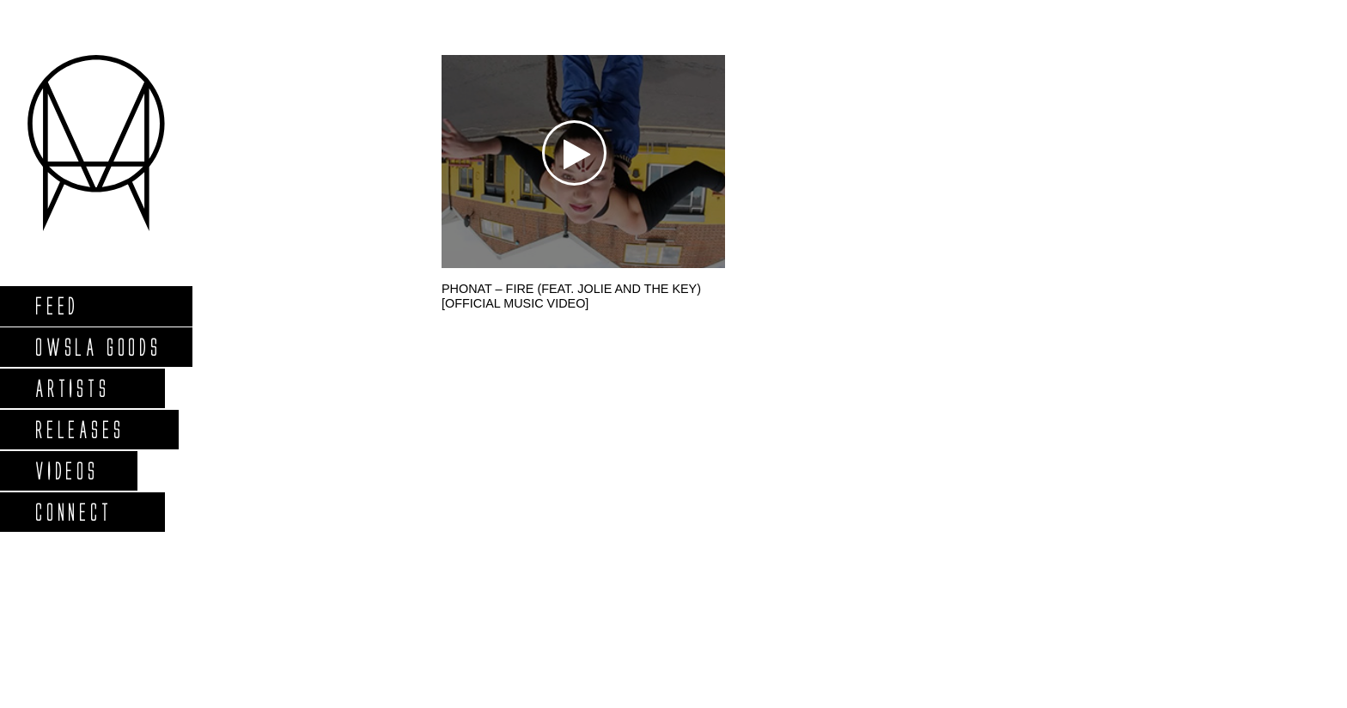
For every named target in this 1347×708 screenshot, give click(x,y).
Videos (66, 470)
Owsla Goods (97, 346)
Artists (71, 388)
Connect (73, 511)
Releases (78, 429)
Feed (56, 305)
